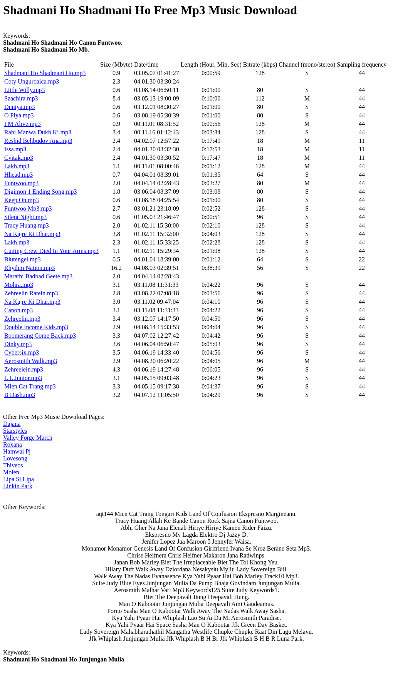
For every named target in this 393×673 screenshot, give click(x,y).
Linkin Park (17, 486)
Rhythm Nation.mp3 (29, 268)
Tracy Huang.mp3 (26, 225)
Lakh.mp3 (16, 166)
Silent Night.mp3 (25, 217)
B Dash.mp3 (19, 395)
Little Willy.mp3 (24, 90)
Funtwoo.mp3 (21, 183)
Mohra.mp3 (18, 284)
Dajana (11, 423)
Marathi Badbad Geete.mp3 (38, 276)
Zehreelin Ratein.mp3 (31, 293)
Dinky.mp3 (18, 344)
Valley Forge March (27, 437)
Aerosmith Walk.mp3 (30, 361)
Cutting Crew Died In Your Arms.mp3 (51, 251)
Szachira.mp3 (21, 98)
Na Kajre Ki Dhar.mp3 (32, 234)
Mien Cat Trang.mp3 (30, 386)
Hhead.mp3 (18, 174)
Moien (11, 472)
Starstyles (15, 430)
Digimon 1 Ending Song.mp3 (40, 191)
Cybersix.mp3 (21, 352)
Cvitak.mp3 (18, 157)
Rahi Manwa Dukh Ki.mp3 (37, 132)
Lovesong (15, 458)
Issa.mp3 (15, 149)
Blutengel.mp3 (22, 259)
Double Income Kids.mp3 (36, 327)
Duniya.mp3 (19, 107)
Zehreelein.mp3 (23, 369)
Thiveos (13, 465)
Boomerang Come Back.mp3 (40, 335)
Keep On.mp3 (21, 200)
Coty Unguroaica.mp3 (31, 81)
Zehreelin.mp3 (22, 318)
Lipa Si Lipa (18, 479)
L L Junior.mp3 (23, 378)
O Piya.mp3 (19, 115)
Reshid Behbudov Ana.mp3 (38, 140)
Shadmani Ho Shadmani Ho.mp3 (45, 73)
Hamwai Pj (17, 451)
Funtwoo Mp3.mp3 (28, 208)
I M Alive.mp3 (22, 124)
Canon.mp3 (18, 310)
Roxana (12, 444)
